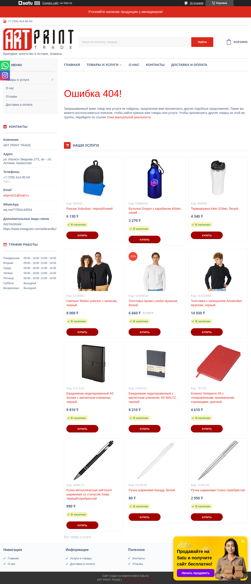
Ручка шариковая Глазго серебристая (218, 490)
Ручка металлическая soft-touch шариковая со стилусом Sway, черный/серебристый (89, 494)
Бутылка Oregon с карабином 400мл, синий (155, 211)
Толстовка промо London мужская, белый (153, 303)
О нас (10, 88)
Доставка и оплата (19, 104)
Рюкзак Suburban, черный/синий (89, 208)
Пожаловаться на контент (138, 579)
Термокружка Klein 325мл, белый (214, 208)
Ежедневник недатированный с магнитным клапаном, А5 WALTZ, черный (152, 398)
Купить (82, 235)
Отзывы (11, 96)
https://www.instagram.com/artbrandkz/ (29, 229)
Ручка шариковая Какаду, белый (152, 490)
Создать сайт (50, 3)
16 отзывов (196, 3)
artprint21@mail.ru (16, 195)
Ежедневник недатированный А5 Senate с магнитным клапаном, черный (89, 398)
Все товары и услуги (77, 536)
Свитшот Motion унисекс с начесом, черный (91, 303)
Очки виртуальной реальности (129, 117)
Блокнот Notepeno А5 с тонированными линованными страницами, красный (212, 398)
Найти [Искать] (202, 42)
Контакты (155, 64)
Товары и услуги (17, 80)
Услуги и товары (81, 558)
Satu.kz (144, 575)
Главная (72, 64)
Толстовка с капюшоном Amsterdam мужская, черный (216, 303)
